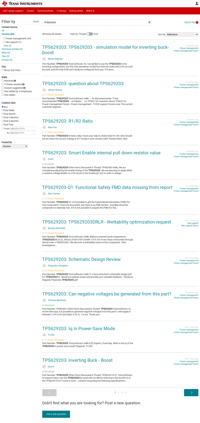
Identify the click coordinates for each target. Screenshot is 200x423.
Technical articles (45, 11)
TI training (61, 11)
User (196, 3)
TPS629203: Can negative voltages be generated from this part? (106, 294)
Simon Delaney (55, 59)
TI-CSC (51, 334)
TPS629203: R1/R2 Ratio (67, 121)
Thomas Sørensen (57, 300)
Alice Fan (52, 127)
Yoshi (50, 159)
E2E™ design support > (13, 11)
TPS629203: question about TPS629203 (83, 83)
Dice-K (51, 366)
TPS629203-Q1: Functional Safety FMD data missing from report (107, 187)
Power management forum (186, 51)
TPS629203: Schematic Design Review (81, 259)
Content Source (9, 27)
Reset (36, 21)
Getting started (76, 11)
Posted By (7, 142)
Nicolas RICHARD (56, 228)
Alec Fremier (54, 193)
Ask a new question (57, 414)
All (3, 30)
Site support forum (189, 225)
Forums (30, 11)
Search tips (190, 22)
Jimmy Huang (55, 90)
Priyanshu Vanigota (58, 265)
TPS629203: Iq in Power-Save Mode (78, 328)
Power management (189, 48)
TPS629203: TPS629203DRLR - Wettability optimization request (106, 222)
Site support (192, 223)
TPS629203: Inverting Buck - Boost (77, 360)
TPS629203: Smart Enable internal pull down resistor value (101, 152)
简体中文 (90, 11)
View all (7, 45)
